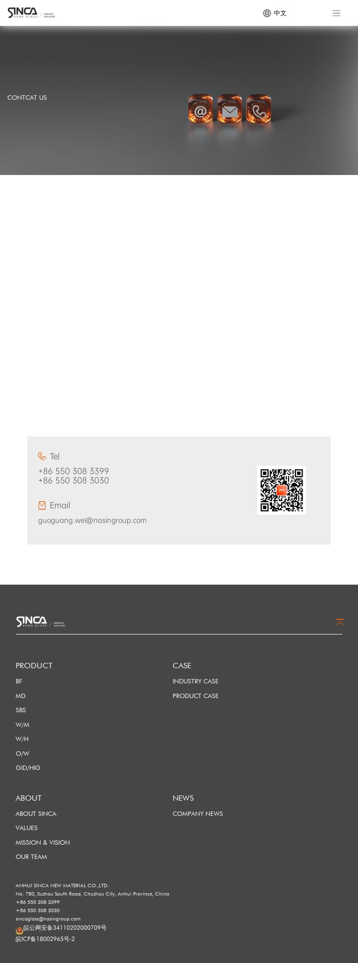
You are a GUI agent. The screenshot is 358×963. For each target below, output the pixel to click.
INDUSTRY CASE (196, 681)
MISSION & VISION (43, 842)
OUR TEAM (31, 856)
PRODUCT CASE (196, 696)
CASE (182, 665)
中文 (275, 13)
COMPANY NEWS (198, 813)
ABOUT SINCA (36, 813)
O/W (22, 753)
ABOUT (29, 798)
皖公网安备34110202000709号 (65, 927)
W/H (22, 739)
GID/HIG (28, 767)
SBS (21, 710)
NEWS (183, 798)
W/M (22, 724)
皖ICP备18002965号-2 (45, 938)
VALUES (27, 828)
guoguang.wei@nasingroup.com (92, 520)
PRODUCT (34, 665)
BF (19, 681)
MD (20, 696)
